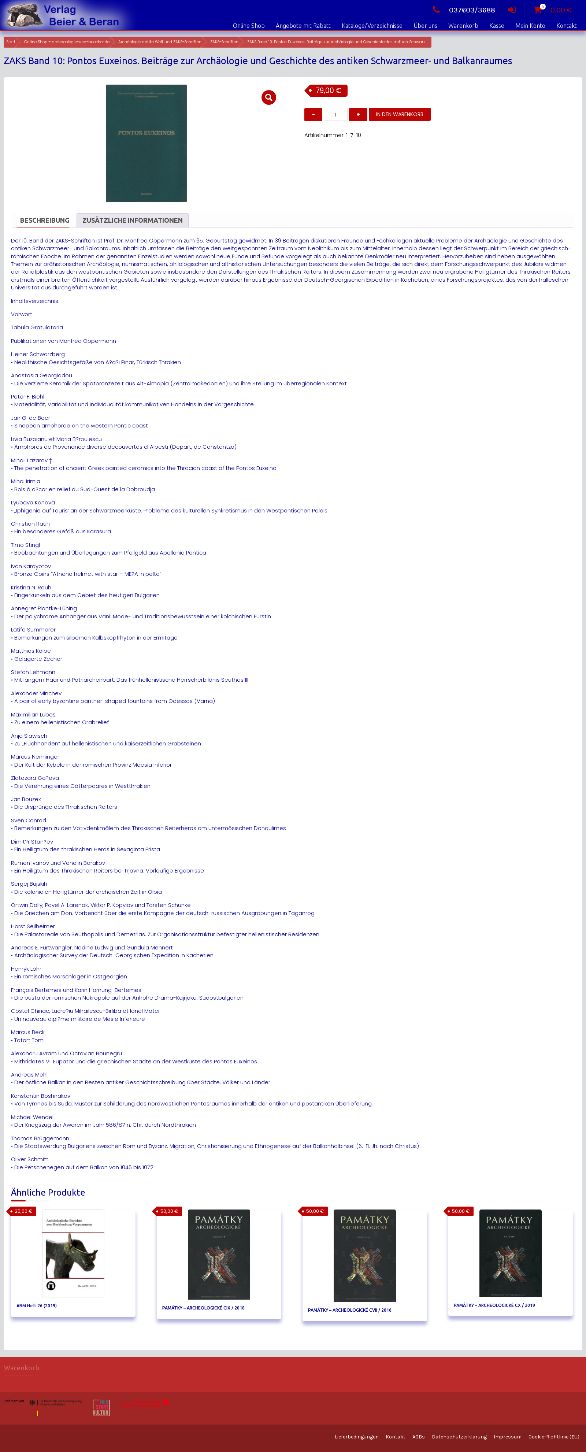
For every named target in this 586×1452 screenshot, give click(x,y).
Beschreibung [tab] (45, 220)
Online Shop (249, 25)
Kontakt (566, 25)
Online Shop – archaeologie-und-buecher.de (67, 42)
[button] (269, 97)
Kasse (496, 25)
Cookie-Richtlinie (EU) (553, 1437)
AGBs (418, 1437)
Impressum (508, 1437)
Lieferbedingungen (357, 1437)
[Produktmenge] (336, 114)
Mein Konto (530, 25)
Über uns (425, 25)
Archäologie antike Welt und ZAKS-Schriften (159, 42)
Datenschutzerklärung (459, 1437)
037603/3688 (462, 10)
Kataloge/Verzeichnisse (372, 25)
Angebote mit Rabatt (303, 25)
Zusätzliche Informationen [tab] (132, 220)
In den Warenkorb (399, 114)
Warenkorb (463, 25)
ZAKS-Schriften (224, 42)
